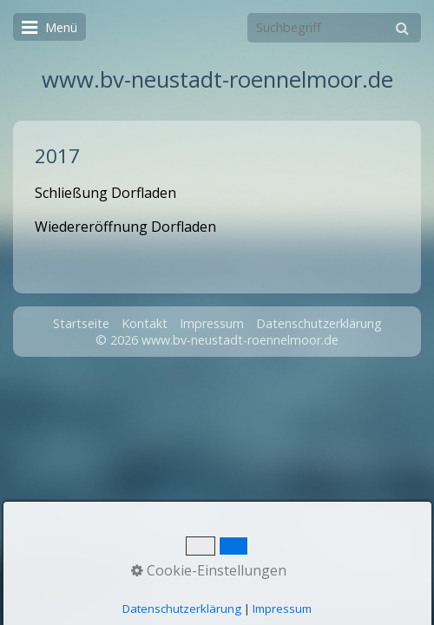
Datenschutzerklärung (319, 323)
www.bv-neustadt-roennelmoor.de (217, 79)
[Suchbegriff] (334, 28)
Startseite (81, 323)
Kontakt (145, 323)
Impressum (212, 323)
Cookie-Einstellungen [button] (208, 570)
